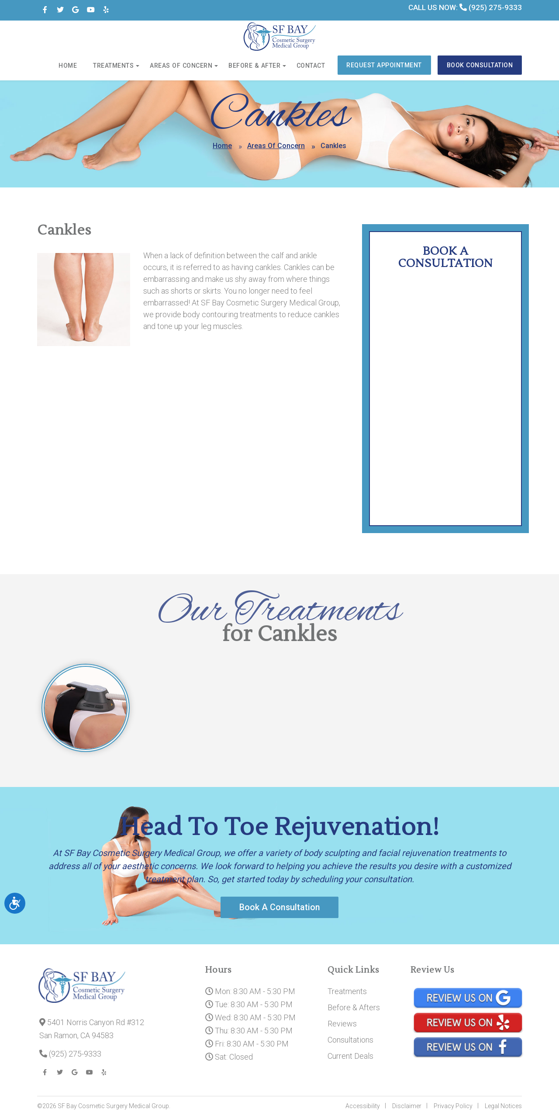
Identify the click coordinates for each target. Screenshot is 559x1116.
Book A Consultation (279, 907)
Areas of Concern (185, 65)
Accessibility (362, 1106)
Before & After (257, 65)
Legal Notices (503, 1106)
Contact (312, 65)
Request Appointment (385, 65)
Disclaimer (406, 1106)
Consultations (350, 1040)
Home (73, 65)
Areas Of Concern (276, 146)
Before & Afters (354, 1007)
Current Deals (350, 1056)
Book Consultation (480, 65)
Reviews (342, 1024)
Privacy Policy (453, 1106)
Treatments (118, 65)
